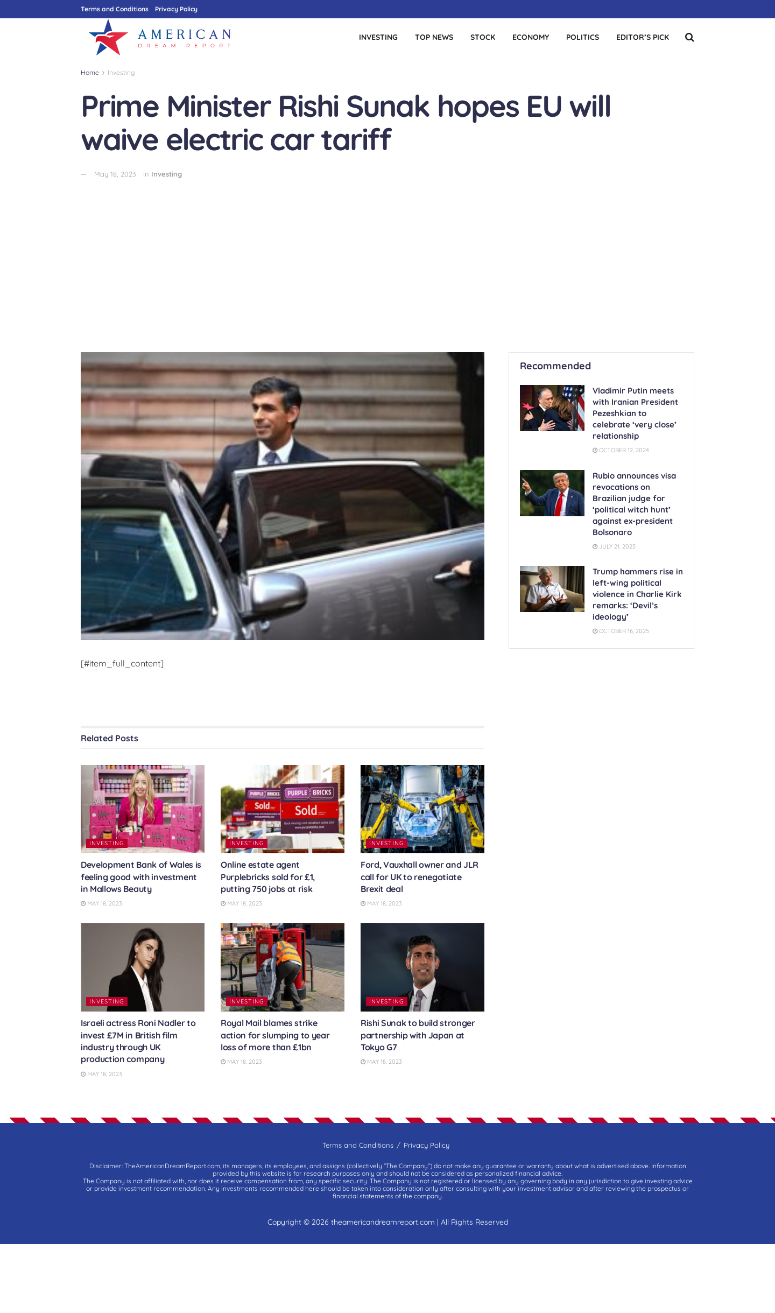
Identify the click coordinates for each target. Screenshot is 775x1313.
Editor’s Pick (642, 37)
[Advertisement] (387, 260)
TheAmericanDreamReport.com (172, 1166)
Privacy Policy (176, 9)
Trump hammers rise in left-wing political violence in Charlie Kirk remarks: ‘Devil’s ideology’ (638, 594)
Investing (378, 37)
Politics (582, 37)
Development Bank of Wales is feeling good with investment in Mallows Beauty (141, 876)
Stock (482, 37)
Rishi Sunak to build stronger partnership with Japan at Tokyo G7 (418, 1034)
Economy (530, 37)
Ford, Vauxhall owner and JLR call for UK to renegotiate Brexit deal (419, 876)
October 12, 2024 (621, 450)
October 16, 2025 (621, 631)
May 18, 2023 (115, 174)
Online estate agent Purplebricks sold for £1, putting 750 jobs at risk (268, 876)
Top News (434, 37)
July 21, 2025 (614, 546)
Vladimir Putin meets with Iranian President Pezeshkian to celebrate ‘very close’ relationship (635, 413)
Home (90, 72)
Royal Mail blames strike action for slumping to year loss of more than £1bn (275, 1034)
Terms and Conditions (115, 9)
